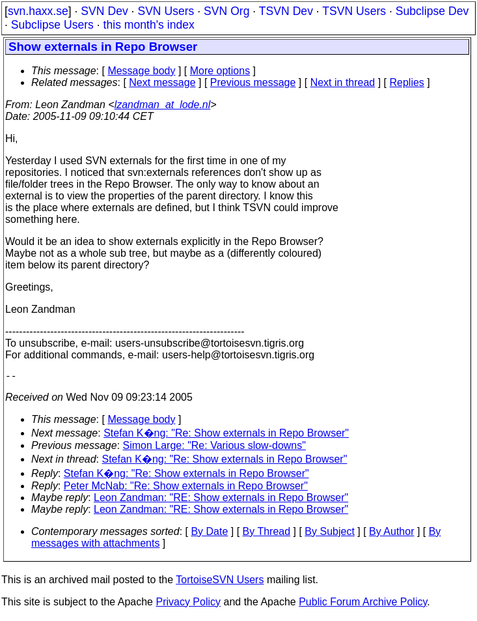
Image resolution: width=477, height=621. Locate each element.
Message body (141, 70)
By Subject (329, 534)
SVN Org (226, 11)
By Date (209, 534)
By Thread (267, 534)
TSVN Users (354, 11)
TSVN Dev (286, 11)
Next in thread (342, 82)
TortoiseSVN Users (220, 582)
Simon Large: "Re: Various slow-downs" (214, 448)
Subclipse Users (52, 24)
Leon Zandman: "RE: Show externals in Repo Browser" (221, 500)
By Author (391, 534)
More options (220, 70)
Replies (407, 82)
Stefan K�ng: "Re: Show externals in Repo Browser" (226, 435)
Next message (162, 82)
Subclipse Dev (432, 11)
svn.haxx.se (38, 11)
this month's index (149, 24)
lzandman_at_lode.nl (163, 104)
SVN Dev (104, 11)
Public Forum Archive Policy (363, 604)
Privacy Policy (188, 604)
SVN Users (165, 11)
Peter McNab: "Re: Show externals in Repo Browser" (186, 488)
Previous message (253, 82)
